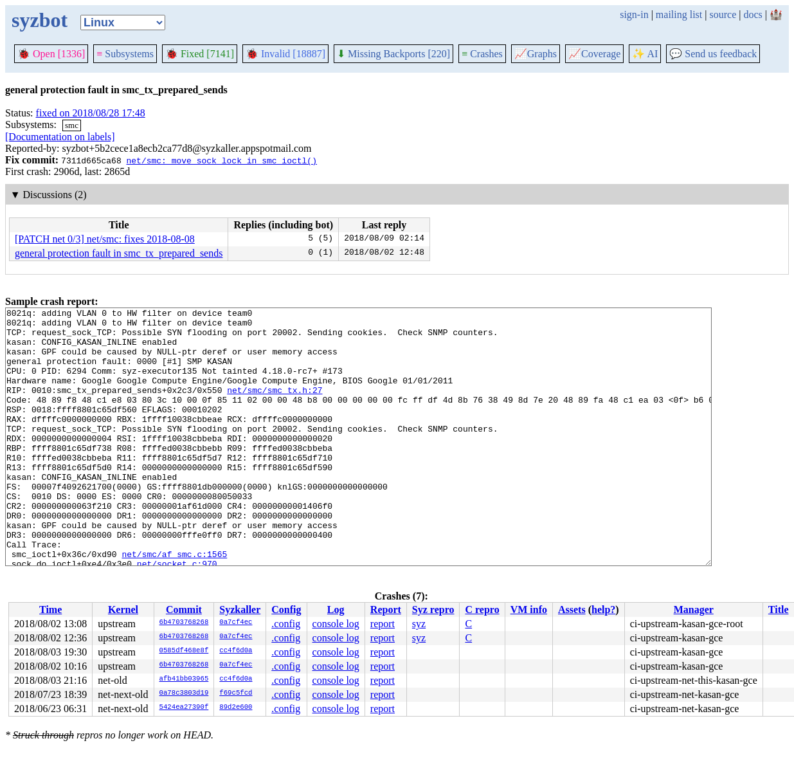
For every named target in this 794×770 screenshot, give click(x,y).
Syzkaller (239, 609)
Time (50, 609)
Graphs (535, 53)
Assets (572, 609)
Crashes (482, 53)
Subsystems (125, 53)
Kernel (123, 609)
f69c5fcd (235, 693)
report (382, 623)
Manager (694, 609)
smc (71, 125)
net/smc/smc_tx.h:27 (274, 407)
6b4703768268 (184, 622)
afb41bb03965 (184, 679)
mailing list (679, 14)
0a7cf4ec (235, 622)
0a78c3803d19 (184, 693)
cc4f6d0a (235, 650)
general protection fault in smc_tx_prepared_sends (118, 253)
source (723, 14)
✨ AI (645, 53)
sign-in (634, 14)
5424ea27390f (184, 707)
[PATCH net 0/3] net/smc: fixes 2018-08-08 (105, 239)
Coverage (594, 53)
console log (335, 623)
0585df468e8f (184, 650)
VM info (528, 609)
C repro (482, 609)
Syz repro (433, 609)
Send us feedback (713, 53)
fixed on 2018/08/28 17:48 (90, 112)
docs (752, 14)
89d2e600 (235, 707)
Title (778, 609)
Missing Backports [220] (393, 53)
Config (286, 609)
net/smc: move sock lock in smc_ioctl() (221, 160)
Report (385, 609)
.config (285, 623)
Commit (184, 609)
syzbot (40, 20)
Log (336, 609)
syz (419, 623)
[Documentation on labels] (60, 136)
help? (603, 609)
